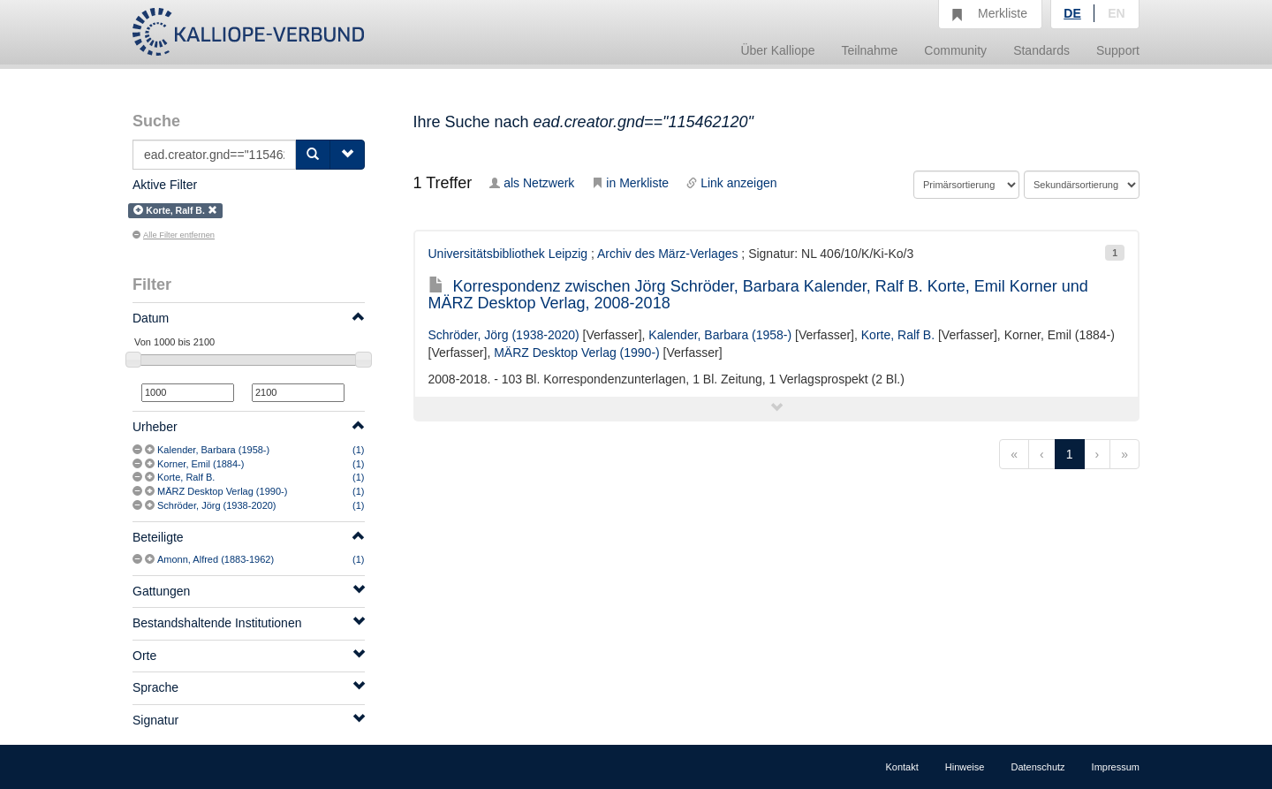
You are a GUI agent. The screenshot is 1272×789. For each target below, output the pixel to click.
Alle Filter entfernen (173, 235)
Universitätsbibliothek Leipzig (508, 254)
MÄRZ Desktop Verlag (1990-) (222, 491)
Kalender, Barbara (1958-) (213, 449)
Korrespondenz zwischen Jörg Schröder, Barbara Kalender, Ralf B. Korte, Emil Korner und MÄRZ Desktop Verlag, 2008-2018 (758, 295)
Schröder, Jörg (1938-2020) (216, 505)
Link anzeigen (731, 183)
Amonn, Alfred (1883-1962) (215, 559)
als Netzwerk (531, 183)
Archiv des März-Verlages (667, 254)
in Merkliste (630, 183)
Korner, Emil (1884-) (200, 464)
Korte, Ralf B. (186, 477)
